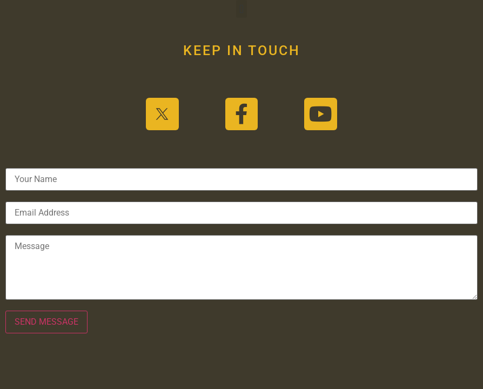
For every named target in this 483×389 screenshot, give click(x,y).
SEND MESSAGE (46, 322)
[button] (241, 9)
